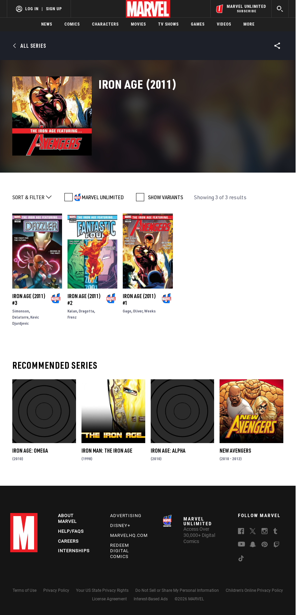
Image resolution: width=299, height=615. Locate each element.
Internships (74, 550)
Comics (72, 24)
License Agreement (109, 599)
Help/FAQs (71, 531)
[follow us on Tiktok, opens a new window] (241, 559)
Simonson (20, 310)
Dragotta (86, 310)
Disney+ (120, 525)
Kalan (72, 310)
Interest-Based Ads (151, 599)
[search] (280, 8)
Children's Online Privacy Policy (254, 590)
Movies (138, 24)
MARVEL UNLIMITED (103, 197)
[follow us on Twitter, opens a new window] (253, 532)
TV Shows (168, 24)
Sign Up (54, 8)
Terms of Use (24, 590)
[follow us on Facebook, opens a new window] (241, 532)
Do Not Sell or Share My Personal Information (177, 590)
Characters (105, 24)
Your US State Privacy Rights (102, 590)
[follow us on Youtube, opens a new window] (241, 544)
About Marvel (67, 518)
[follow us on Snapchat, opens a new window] (253, 545)
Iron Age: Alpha (168, 450)
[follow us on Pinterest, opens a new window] (264, 545)
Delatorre (20, 317)
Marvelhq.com (129, 535)
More (249, 24)
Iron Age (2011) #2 (84, 299)
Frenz (72, 317)
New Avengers (235, 450)
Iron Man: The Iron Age (106, 450)
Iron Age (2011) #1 (139, 299)
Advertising (125, 515)
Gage (127, 310)
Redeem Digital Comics (119, 551)
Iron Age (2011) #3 (28, 299)
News (46, 24)
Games (198, 24)
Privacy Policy (56, 590)
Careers (68, 541)
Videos (224, 24)
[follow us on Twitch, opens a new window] (276, 545)
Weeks (150, 310)
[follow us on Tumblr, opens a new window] (275, 532)
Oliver (138, 310)
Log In (32, 8)
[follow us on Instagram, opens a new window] (264, 532)
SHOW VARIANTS (165, 197)
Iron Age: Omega (30, 450)
